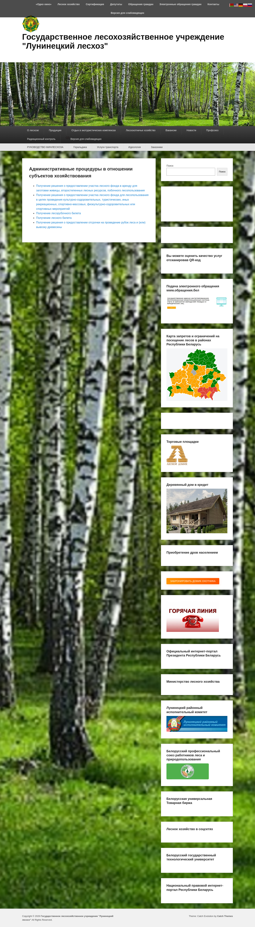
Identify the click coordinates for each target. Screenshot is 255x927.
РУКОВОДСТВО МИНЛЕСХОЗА (45, 147)
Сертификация (95, 4)
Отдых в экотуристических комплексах (93, 130)
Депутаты (116, 4)
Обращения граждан (140, 4)
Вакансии (171, 130)
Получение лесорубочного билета (58, 213)
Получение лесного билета (54, 217)
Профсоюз (212, 130)
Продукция (55, 130)
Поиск (169, 165)
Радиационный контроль (41, 139)
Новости (191, 130)
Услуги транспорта (107, 147)
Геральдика (80, 147)
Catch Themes (225, 916)
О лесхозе (33, 130)
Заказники (157, 147)
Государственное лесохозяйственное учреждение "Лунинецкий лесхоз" (123, 41)
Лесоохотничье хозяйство (140, 130)
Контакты (213, 4)
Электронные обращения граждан (180, 4)
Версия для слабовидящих (127, 13)
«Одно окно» (43, 4)
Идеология (134, 147)
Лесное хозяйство (69, 4)
